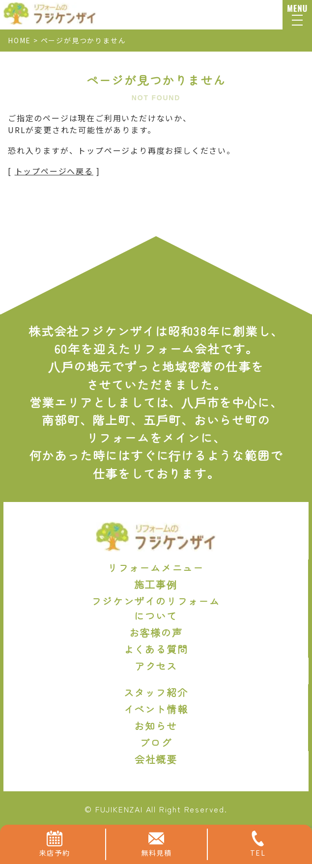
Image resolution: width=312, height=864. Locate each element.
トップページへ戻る (54, 171)
